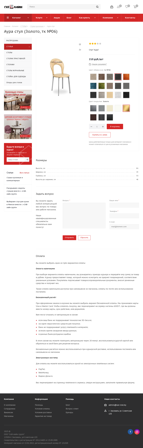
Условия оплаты (42, 409)
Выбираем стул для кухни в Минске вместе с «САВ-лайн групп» (18, 204)
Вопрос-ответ (72, 409)
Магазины (8, 416)
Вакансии (8, 412)
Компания (9, 399)
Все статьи (24, 173)
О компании (9, 405)
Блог (68, 405)
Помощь (39, 405)
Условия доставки (43, 412)
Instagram (137, 431)
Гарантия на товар (43, 416)
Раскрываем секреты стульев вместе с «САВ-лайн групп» (16, 191)
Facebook (130, 431)
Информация (41, 399)
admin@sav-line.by (117, 405)
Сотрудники (9, 409)
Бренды (69, 412)
